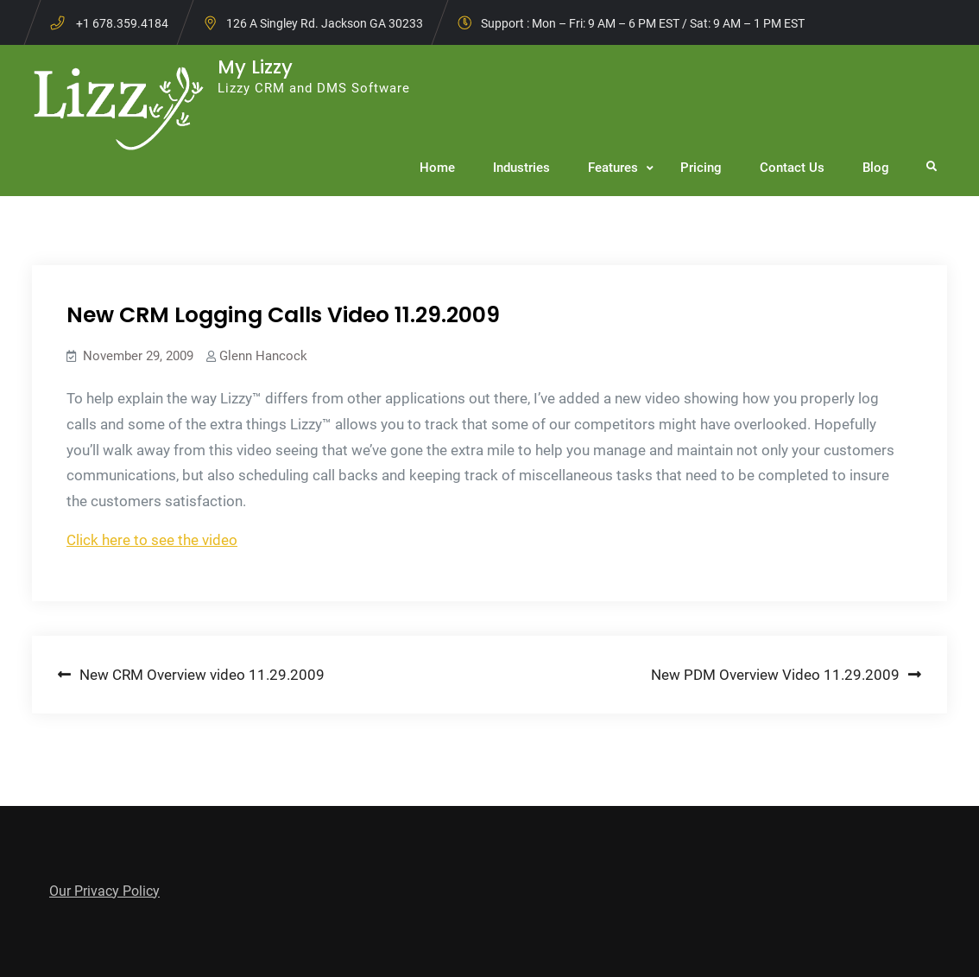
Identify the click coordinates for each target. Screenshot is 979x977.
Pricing (701, 167)
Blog (875, 167)
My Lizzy (255, 67)
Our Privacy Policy (104, 891)
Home (437, 167)
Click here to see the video (151, 540)
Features (613, 167)
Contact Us (792, 167)
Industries (521, 167)
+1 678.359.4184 (122, 23)
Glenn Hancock (263, 356)
